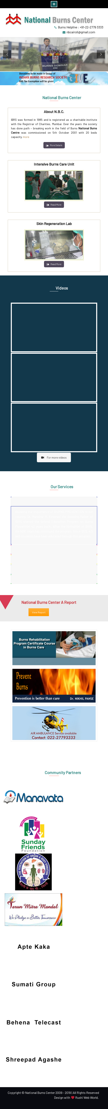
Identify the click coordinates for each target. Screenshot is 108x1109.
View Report (38, 612)
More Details (54, 145)
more (26, 137)
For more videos (54, 457)
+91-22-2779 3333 (91, 27)
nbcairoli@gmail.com (81, 32)
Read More (54, 204)
